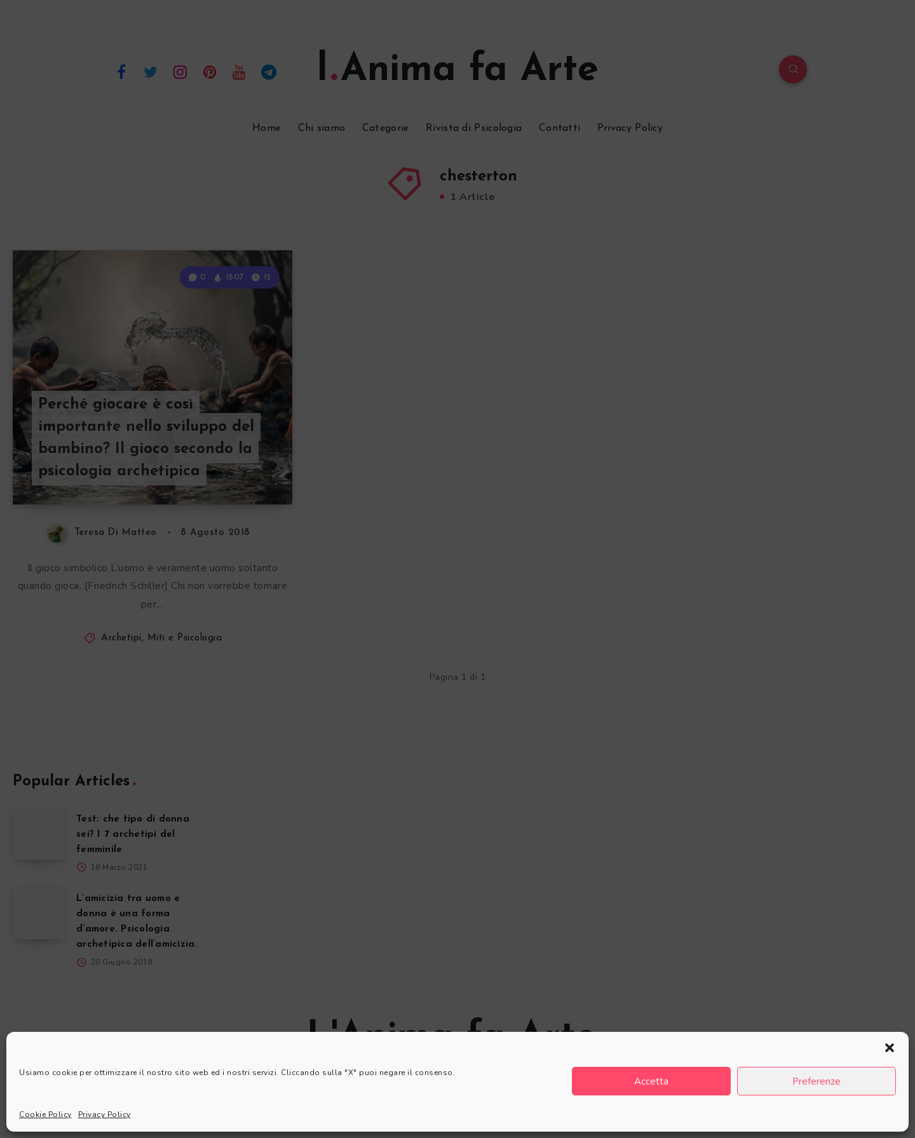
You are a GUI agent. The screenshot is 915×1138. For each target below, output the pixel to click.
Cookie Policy (45, 1114)
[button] (889, 1047)
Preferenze (816, 1081)
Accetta (651, 1081)
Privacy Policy (104, 1114)
